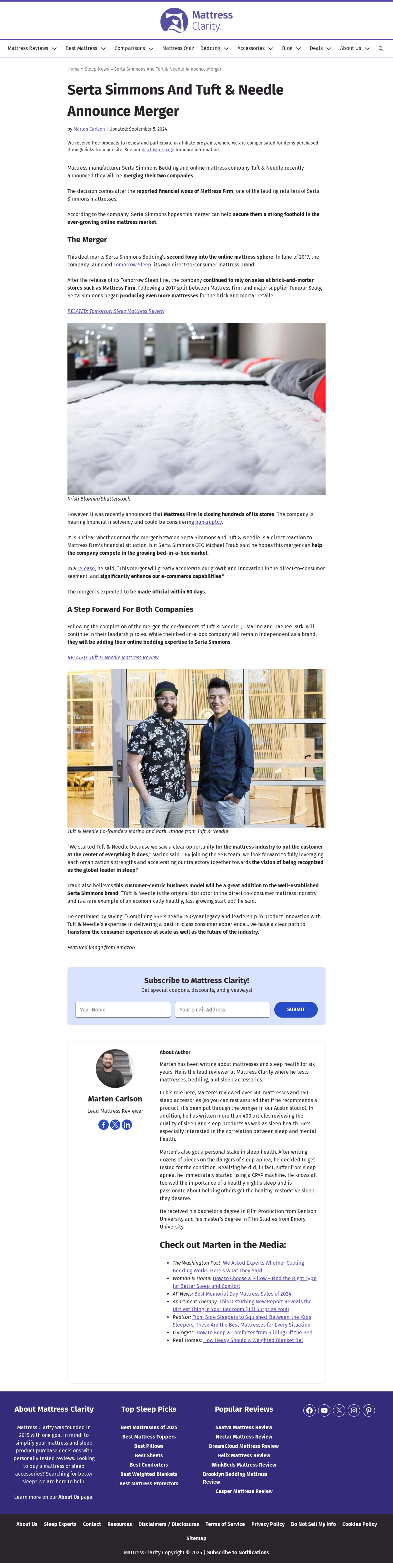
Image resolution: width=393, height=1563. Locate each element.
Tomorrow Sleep (132, 265)
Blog (287, 48)
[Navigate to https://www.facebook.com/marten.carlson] (103, 1125)
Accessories (251, 48)
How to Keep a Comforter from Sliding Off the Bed (254, 1332)
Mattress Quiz (178, 48)
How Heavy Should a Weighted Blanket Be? (253, 1340)
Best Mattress (81, 48)
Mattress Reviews (28, 48)
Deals (316, 48)
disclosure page (158, 150)
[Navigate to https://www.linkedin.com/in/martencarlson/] (127, 1125)
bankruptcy (208, 522)
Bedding (210, 48)
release (86, 568)
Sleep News (97, 69)
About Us (350, 48)
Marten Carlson (89, 129)
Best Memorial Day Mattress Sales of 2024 (242, 1294)
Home (73, 69)
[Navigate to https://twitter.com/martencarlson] (115, 1125)
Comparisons (130, 48)
